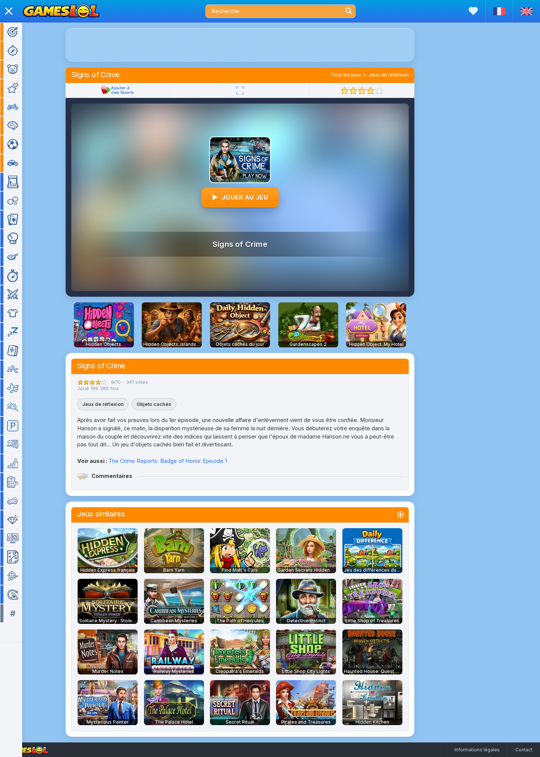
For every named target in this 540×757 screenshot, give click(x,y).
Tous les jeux (357, 75)
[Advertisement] (250, 45)
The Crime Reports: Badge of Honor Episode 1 (178, 461)
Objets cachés (164, 404)
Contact (523, 749)
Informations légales (477, 749)
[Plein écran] (251, 90)
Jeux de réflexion (400, 75)
